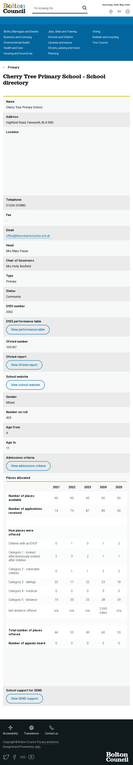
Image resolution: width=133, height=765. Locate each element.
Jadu (37, 746)
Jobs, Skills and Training (62, 31)
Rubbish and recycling (106, 37)
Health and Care (13, 47)
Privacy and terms (48, 742)
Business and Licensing (18, 37)
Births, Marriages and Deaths (21, 31)
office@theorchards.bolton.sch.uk (28, 236)
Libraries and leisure (60, 42)
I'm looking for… (44, 8)
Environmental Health (17, 42)
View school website (25, 385)
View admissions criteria (28, 466)
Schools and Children (60, 37)
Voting (96, 31)
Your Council (100, 42)
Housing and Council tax (18, 53)
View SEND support (24, 698)
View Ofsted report (24, 365)
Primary (13, 67)
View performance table (28, 329)
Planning (53, 53)
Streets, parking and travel (64, 47)
